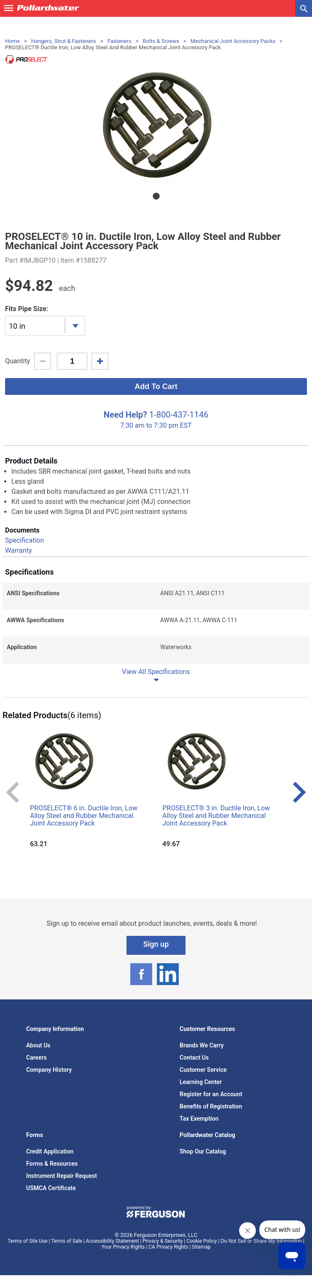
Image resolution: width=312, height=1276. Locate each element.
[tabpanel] (156, 124)
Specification (24, 540)
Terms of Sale (66, 1241)
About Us (38, 1045)
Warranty (18, 550)
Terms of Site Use (27, 1241)
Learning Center (201, 1082)
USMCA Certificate (51, 1188)
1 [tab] (156, 196)
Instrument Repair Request (61, 1175)
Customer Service (203, 1069)
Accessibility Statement (112, 1241)
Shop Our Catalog (203, 1151)
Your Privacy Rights (123, 1247)
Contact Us (194, 1057)
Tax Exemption (199, 1118)
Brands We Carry (202, 1045)
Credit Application (49, 1151)
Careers (36, 1057)
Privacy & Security (163, 1241)
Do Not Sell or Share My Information (261, 1241)
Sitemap (201, 1247)
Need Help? (125, 415)
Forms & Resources (52, 1163)
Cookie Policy (201, 1241)
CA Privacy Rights (168, 1247)
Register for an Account (211, 1094)
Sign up (156, 944)
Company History (49, 1069)
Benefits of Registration (211, 1106)
